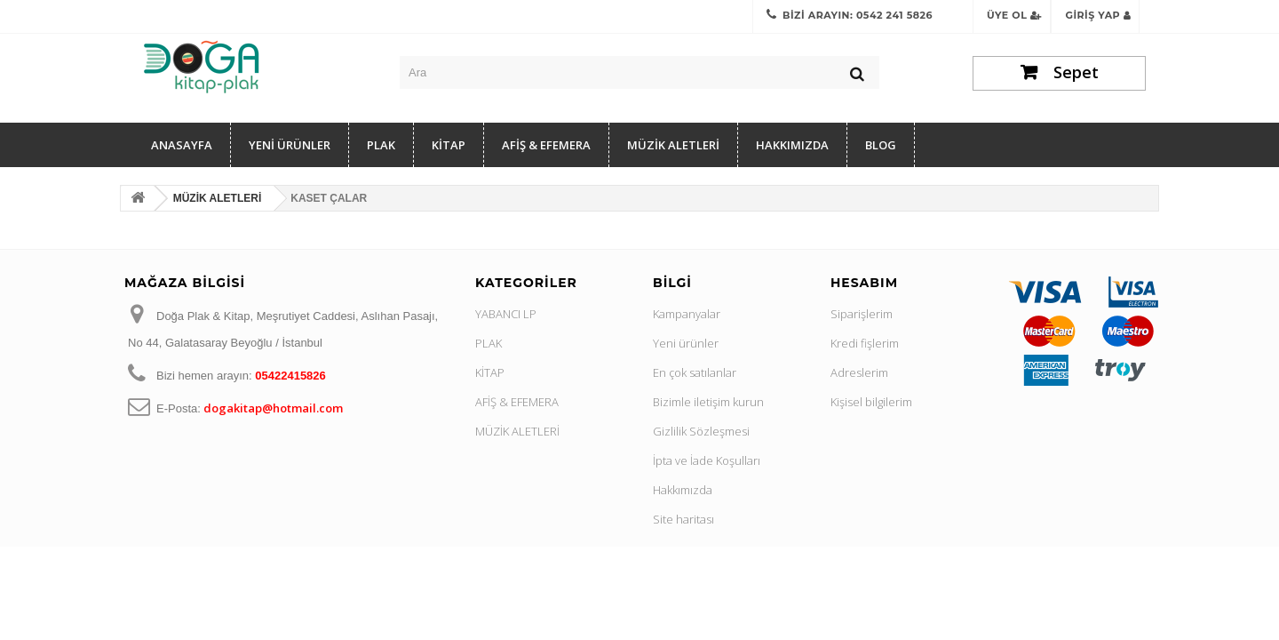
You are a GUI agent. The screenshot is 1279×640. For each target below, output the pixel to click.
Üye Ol (1014, 15)
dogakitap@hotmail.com (273, 408)
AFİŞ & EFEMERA (546, 145)
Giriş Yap (1098, 15)
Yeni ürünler (686, 343)
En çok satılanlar (694, 372)
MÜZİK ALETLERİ (673, 145)
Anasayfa (181, 145)
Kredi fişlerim (864, 343)
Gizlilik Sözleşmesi (701, 431)
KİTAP (448, 145)
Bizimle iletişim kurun (708, 402)
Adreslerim (859, 372)
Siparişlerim (861, 314)
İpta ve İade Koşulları (706, 460)
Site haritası (683, 519)
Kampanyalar (686, 314)
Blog (880, 145)
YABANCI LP (505, 314)
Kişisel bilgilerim (871, 402)
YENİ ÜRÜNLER (289, 145)
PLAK (381, 145)
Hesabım (864, 283)
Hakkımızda (792, 145)
